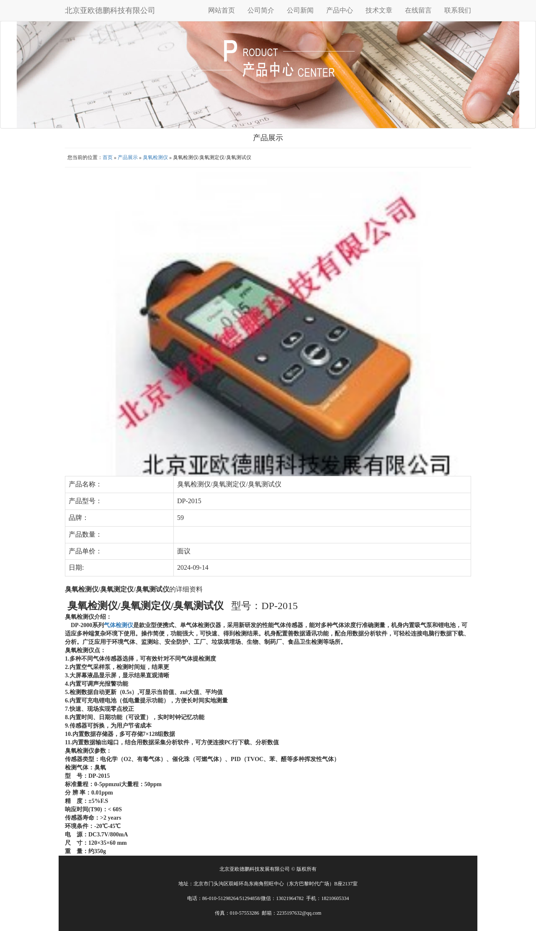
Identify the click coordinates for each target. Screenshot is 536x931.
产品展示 (128, 157)
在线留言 (418, 10)
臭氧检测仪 (155, 157)
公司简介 (260, 10)
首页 (108, 157)
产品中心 (339, 10)
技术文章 (379, 10)
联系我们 (457, 10)
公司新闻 (300, 10)
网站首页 (221, 10)
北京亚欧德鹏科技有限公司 (110, 10)
